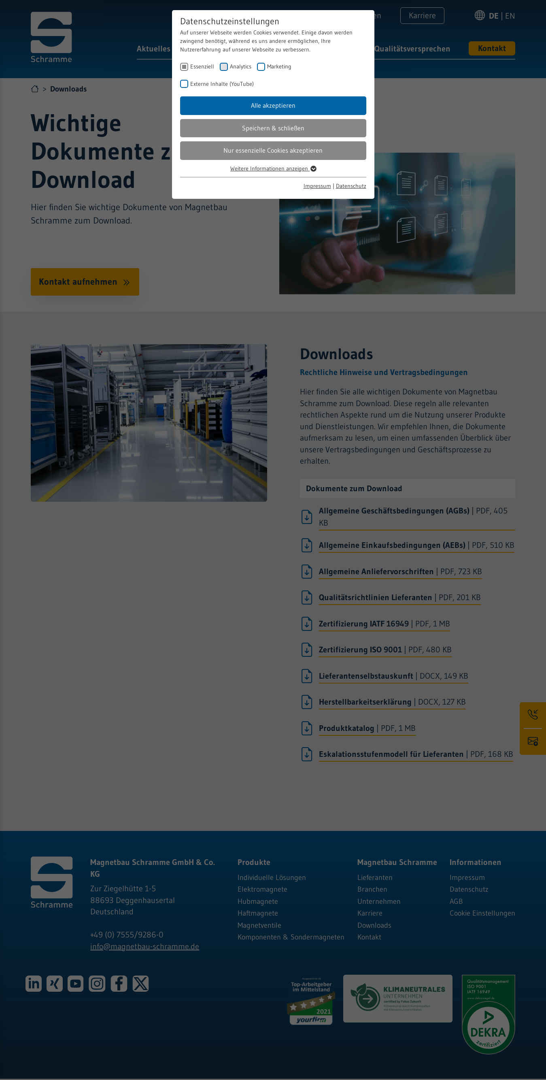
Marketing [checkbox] (279, 66)
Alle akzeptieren (273, 105)
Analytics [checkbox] (240, 66)
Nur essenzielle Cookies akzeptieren (273, 150)
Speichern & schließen (273, 128)
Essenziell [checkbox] (202, 66)
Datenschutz (351, 186)
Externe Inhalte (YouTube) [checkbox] (222, 83)
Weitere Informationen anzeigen (273, 168)
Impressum (317, 186)
